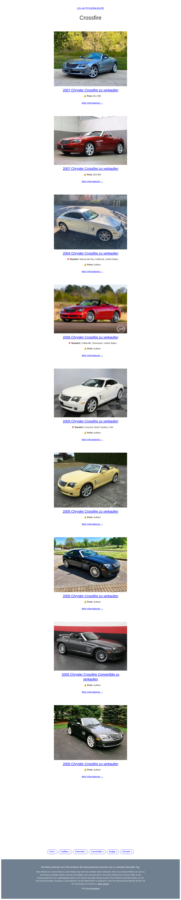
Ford (51, 851)
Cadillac (64, 851)
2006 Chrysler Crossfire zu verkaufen (90, 337)
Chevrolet (79, 851)
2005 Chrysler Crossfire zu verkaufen (90, 421)
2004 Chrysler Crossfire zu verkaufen (90, 253)
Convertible (96, 851)
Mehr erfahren (103, 884)
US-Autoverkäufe (90, 8)
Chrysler (126, 851)
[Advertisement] (90, 822)
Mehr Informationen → (92, 103)
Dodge (112, 851)
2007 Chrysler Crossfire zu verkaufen (90, 90)
